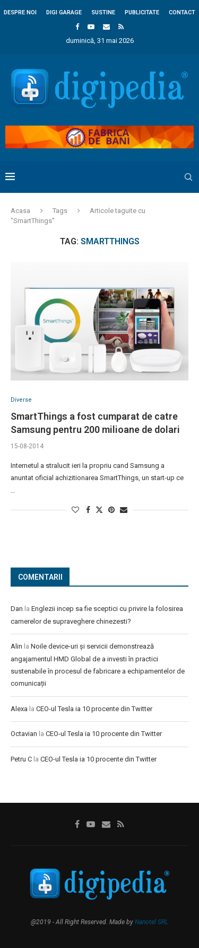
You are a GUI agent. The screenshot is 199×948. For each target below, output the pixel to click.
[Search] (188, 177)
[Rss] (121, 27)
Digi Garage (64, 12)
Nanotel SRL (151, 922)
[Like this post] (75, 510)
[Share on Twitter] (99, 509)
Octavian (24, 734)
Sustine (103, 12)
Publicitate (142, 12)
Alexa (19, 709)
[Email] (106, 27)
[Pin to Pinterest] (111, 510)
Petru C (21, 759)
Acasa (20, 211)
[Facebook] (77, 27)
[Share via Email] (123, 510)
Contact (182, 12)
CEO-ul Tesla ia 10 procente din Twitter (94, 709)
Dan (17, 609)
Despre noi (20, 12)
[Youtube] (91, 27)
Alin (16, 646)
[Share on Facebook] (88, 510)
